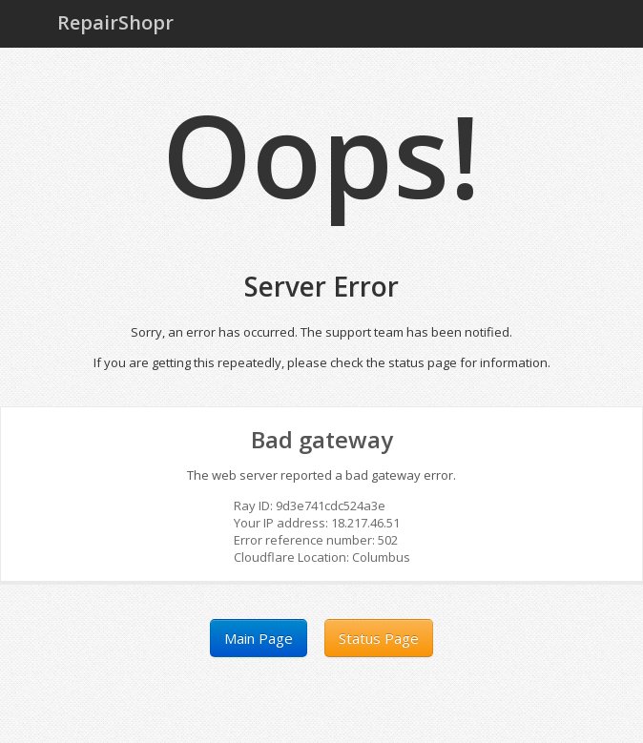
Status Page (379, 638)
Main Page (258, 638)
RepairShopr (115, 22)
